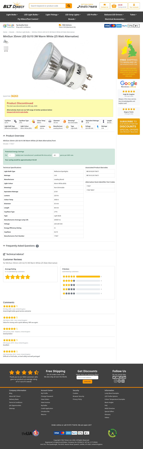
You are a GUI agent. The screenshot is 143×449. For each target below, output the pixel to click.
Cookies (75, 393)
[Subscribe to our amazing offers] (87, 377)
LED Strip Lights (72, 14)
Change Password (47, 396)
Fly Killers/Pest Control (28, 19)
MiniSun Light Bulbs (23, 32)
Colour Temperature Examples (115, 399)
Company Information (17, 390)
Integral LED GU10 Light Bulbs (17, 112)
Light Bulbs (11, 14)
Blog (10, 393)
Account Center (47, 390)
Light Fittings (52, 14)
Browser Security (78, 396)
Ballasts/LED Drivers (113, 14)
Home (5, 32)
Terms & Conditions (15, 402)
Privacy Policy (77, 399)
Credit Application (47, 408)
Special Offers (109, 411)
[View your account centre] (134, 5)
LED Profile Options (111, 396)
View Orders (45, 399)
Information (109, 390)
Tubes (132, 14)
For (6, 155)
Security (76, 390)
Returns (43, 414)
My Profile (44, 393)
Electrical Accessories (114, 19)
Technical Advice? (13, 254)
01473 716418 (87, 6)
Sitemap (12, 408)
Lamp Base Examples (112, 393)
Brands (71, 19)
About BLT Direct (14, 396)
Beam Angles (109, 402)
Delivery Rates (14, 399)
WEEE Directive (110, 408)
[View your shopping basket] (119, 5)
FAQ (106, 405)
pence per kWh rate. (67, 155)
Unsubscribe (45, 411)
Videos (107, 417)
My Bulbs (44, 405)
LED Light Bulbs (31, 14)
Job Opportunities (15, 405)
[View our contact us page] (105, 5)
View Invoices (45, 402)
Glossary (107, 414)
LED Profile (92, 14)
